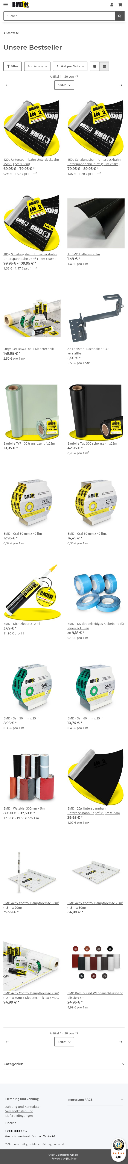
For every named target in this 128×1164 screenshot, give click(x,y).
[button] (112, 4)
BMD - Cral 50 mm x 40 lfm (22, 533)
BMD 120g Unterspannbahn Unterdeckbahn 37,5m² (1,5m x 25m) (93, 810)
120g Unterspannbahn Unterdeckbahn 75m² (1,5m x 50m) (31, 161)
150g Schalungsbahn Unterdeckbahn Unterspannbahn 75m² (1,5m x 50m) (94, 161)
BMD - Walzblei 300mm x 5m (24, 808)
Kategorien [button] (13, 1064)
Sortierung (35, 66)
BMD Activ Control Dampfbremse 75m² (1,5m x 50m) (95, 905)
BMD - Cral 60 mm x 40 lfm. (87, 533)
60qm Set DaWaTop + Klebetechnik (28, 349)
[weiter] (121, 85)
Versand (59, 1144)
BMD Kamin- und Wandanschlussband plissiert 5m (95, 995)
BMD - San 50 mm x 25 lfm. (22, 718)
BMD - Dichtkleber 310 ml (21, 624)
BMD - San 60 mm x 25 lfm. (86, 718)
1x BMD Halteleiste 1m (83, 254)
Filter (12, 66)
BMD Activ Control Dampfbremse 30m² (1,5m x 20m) (31, 905)
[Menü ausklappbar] (5, 2)
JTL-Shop (71, 1158)
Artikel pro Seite (68, 66)
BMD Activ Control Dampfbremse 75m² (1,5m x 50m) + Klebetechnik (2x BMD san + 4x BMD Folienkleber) (31, 995)
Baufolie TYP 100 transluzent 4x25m (29, 443)
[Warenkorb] (120, 4)
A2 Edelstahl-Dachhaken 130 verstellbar (87, 351)
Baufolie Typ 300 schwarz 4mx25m (92, 443)
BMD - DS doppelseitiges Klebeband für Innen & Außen (96, 626)
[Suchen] (59, 16)
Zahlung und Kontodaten (23, 1107)
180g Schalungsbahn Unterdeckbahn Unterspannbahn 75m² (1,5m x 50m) (30, 256)
